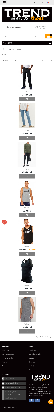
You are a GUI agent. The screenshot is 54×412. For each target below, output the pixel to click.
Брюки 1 (27, 91)
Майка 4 (27, 324)
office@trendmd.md (11, 383)
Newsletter (32, 362)
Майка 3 (27, 285)
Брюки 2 (27, 130)
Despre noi (5, 350)
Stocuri (31, 370)
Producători (32, 366)
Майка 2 (27, 246)
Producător (10, 49)
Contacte (4, 362)
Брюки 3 (27, 169)
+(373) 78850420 (15, 27)
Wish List (31, 358)
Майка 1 (27, 208)
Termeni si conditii (7, 358)
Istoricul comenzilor (35, 354)
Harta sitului (5, 366)
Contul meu (32, 350)
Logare (41, 2)
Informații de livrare (8, 354)
